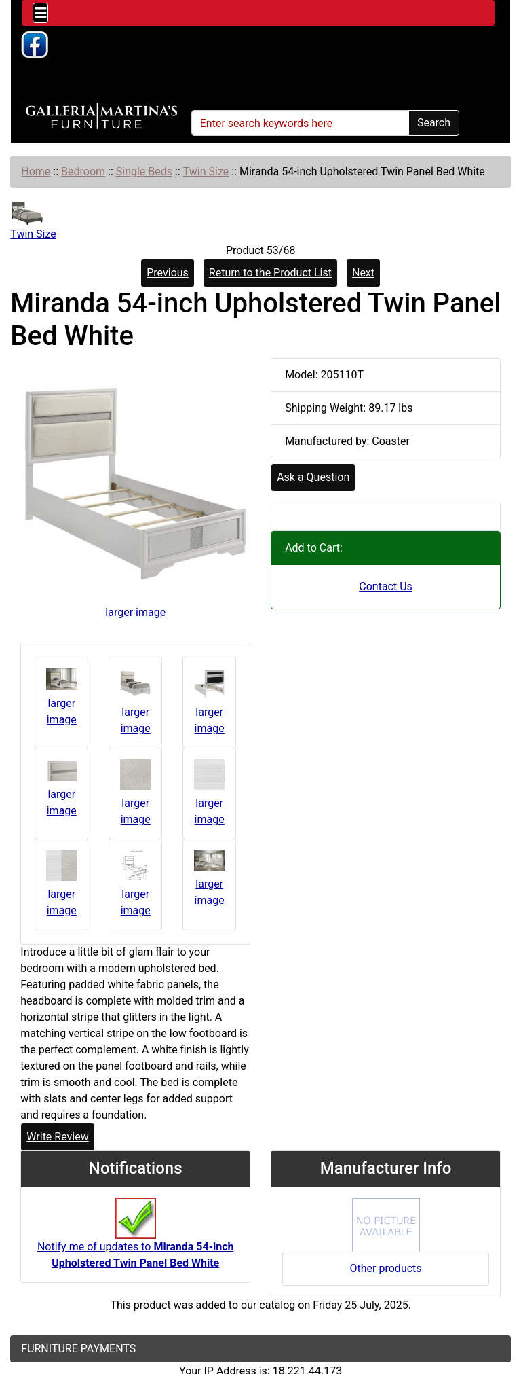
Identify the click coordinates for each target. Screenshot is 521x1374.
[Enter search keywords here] (300, 123)
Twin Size (206, 171)
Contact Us (385, 586)
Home (35, 171)
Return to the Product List (270, 272)
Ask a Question (313, 477)
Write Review (57, 1136)
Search (433, 122)
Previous (168, 272)
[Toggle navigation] (40, 13)
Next (363, 272)
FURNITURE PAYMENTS (78, 1348)
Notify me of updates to (135, 1240)
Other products (386, 1268)
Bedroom (83, 171)
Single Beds (144, 171)
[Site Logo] (101, 116)
